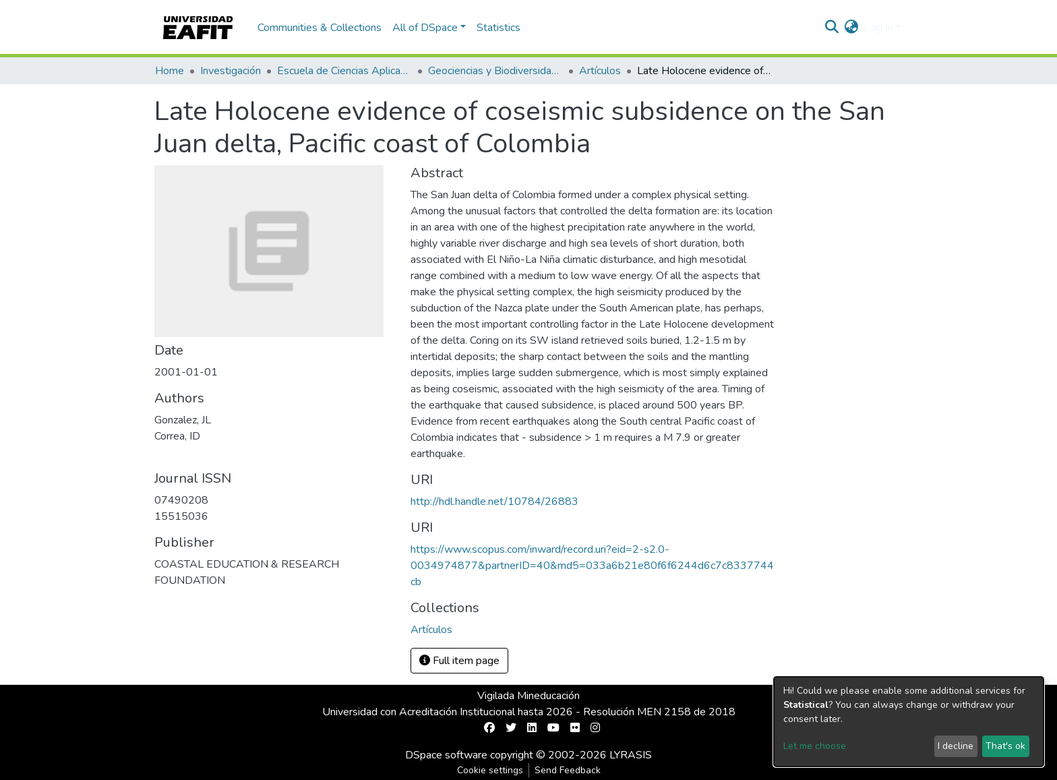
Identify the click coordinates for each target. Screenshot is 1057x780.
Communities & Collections (320, 27)
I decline (955, 746)
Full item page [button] (459, 660)
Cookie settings (490, 770)
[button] (851, 28)
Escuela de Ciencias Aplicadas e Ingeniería (344, 70)
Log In (878, 27)
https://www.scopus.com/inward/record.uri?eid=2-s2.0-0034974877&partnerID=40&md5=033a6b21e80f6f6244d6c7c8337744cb (592, 565)
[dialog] (909, 722)
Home (169, 70)
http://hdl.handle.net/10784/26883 (494, 501)
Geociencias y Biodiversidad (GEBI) (495, 70)
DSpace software (446, 755)
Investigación (230, 70)
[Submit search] (832, 28)
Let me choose (814, 746)
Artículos (600, 70)
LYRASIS (630, 755)
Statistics (498, 27)
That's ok (1005, 746)
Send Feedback (568, 770)
